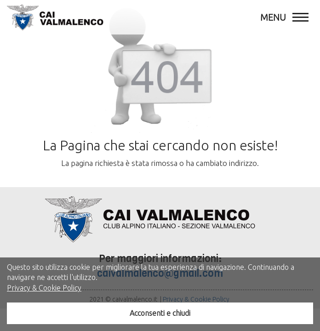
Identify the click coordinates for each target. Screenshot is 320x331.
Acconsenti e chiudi (160, 313)
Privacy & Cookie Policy (44, 288)
